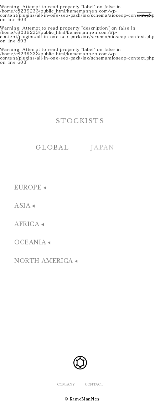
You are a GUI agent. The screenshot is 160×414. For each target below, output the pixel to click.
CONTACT (94, 384)
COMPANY (66, 384)
